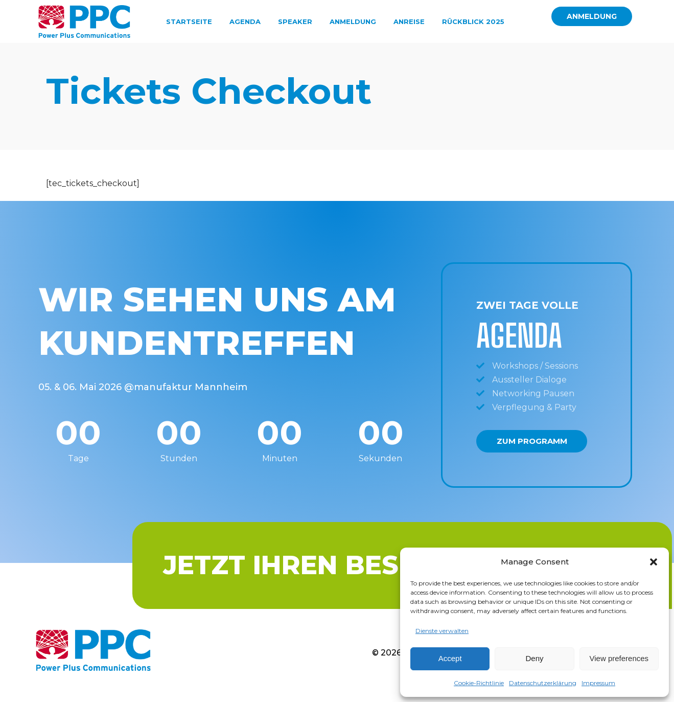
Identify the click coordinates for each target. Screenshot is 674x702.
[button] (653, 562)
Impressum (598, 683)
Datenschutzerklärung (542, 683)
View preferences (619, 658)
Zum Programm (532, 452)
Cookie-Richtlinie (479, 683)
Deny (534, 658)
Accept (450, 658)
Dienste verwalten (442, 631)
